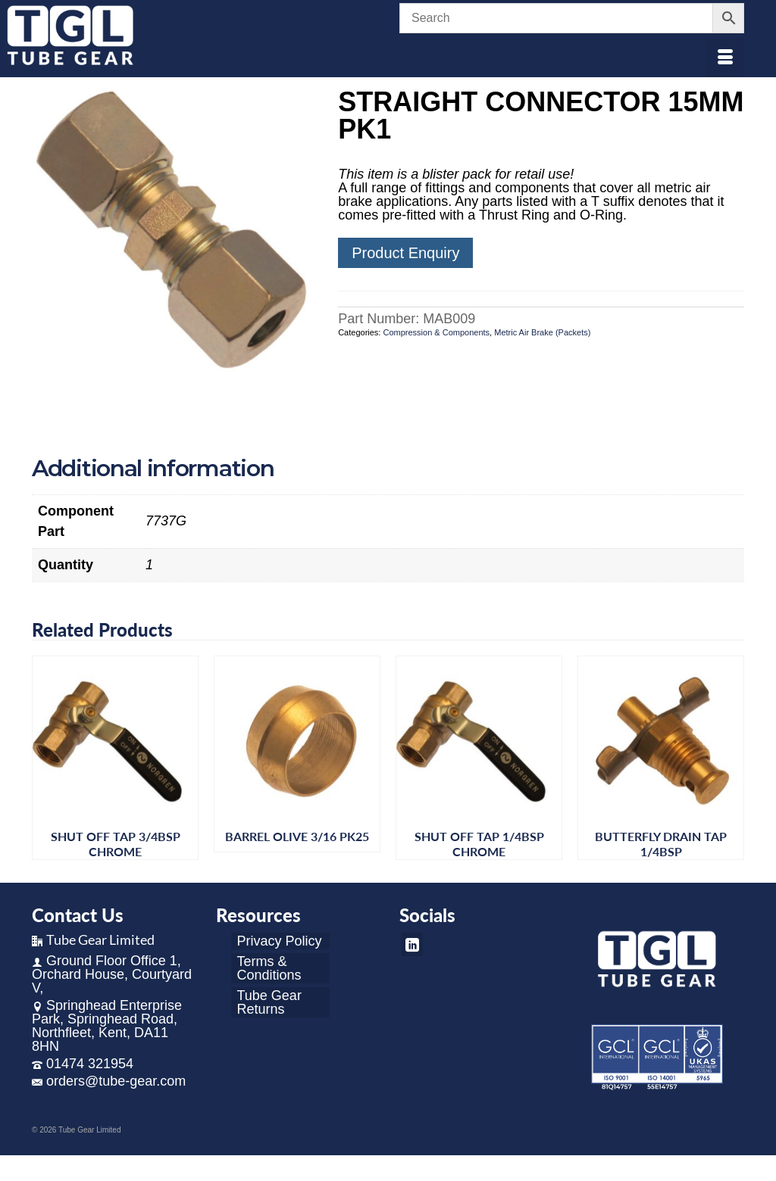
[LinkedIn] (412, 944)
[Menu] (725, 58)
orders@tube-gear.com (109, 1081)
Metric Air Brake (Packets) (542, 332)
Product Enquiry (405, 253)
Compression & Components (436, 332)
